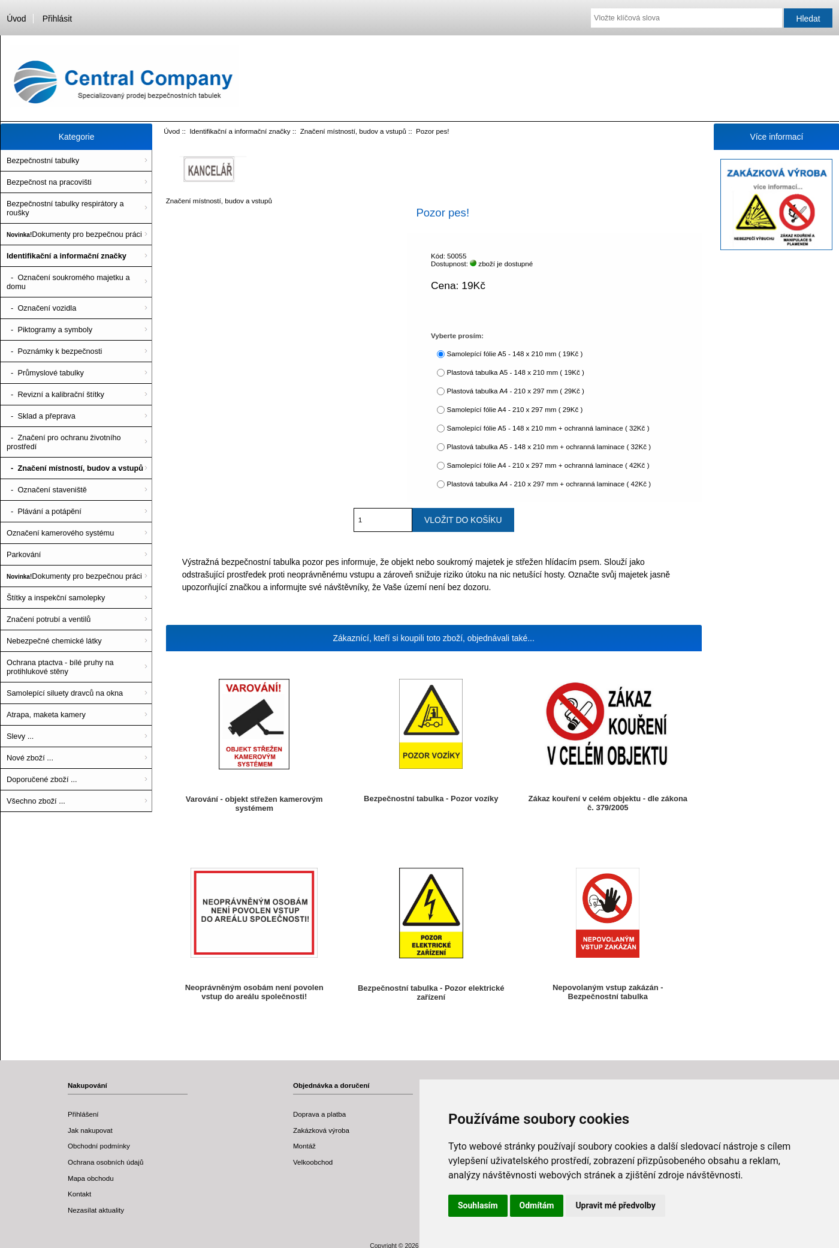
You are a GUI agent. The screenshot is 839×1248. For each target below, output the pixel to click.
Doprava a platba (319, 1114)
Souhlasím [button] (478, 1205)
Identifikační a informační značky (239, 131)
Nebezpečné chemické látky (54, 640)
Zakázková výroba (321, 1130)
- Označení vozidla (41, 307)
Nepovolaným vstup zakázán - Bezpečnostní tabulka (608, 992)
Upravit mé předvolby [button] (615, 1205)
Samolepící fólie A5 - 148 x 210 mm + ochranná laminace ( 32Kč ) (547, 428)
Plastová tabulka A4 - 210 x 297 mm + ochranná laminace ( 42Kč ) (548, 484)
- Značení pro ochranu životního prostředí (64, 442)
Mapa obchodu (91, 1178)
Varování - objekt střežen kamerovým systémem (254, 804)
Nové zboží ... (30, 757)
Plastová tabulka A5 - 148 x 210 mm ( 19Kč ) (515, 372)
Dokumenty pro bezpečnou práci (74, 234)
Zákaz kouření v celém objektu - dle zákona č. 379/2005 (608, 803)
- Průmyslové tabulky (45, 372)
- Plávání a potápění (44, 511)
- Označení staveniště (47, 489)
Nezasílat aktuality (96, 1210)
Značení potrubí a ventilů (48, 619)
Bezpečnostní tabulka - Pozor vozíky (431, 798)
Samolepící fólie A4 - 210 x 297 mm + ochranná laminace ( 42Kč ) (547, 465)
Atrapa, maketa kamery (46, 714)
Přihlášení (83, 1114)
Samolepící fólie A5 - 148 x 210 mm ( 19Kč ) (514, 353)
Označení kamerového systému (60, 532)
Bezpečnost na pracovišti (49, 182)
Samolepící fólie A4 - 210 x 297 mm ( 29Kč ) (514, 409)
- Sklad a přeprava (41, 415)
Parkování (24, 554)
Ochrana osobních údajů (105, 1162)
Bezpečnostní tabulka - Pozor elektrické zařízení (431, 993)
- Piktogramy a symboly (49, 329)
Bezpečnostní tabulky (43, 160)
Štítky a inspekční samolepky (56, 597)
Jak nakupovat (90, 1130)
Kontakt (79, 1194)
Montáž (304, 1146)
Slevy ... (20, 736)
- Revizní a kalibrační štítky (55, 394)
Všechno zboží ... (36, 800)
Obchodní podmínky (99, 1146)
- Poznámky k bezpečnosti (54, 351)
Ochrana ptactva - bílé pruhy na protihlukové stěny (60, 667)
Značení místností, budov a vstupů (353, 131)
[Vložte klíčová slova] (686, 18)
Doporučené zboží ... (42, 779)
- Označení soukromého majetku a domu (68, 282)
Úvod (16, 18)
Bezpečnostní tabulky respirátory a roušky (65, 208)
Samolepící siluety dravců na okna (65, 692)
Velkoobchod (313, 1162)
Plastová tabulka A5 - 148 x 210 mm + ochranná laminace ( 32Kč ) (548, 446)
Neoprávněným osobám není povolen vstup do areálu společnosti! (254, 992)
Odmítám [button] (537, 1205)
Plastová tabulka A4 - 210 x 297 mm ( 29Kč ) (515, 391)
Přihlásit (57, 18)
